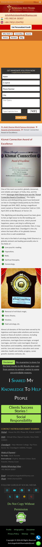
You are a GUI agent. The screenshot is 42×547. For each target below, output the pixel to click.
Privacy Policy (13, 534)
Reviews (14, 38)
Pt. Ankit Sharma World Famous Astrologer (18, 127)
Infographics (19, 529)
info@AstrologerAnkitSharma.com (21, 15)
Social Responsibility (21, 419)
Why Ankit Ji (7, 34)
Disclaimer (30, 529)
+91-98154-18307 (14, 18)
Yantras (5, 38)
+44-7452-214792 (14, 22)
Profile (8, 529)
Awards (28, 34)
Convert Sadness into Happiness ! (21, 2)
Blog (21, 38)
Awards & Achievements (10, 130)
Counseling (19, 34)
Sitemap (25, 534)
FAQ (32, 534)
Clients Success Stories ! (21, 409)
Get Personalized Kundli (21, 27)
